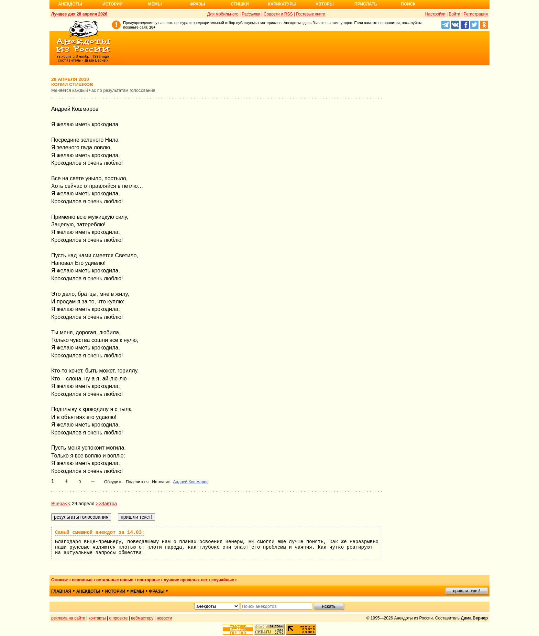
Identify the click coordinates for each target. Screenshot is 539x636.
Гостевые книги (310, 14)
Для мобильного (223, 14)
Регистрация (476, 14)
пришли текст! (466, 591)
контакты (97, 618)
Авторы (325, 4)
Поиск (408, 4)
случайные (222, 580)
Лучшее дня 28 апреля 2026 (79, 14)
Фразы (197, 4)
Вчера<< (60, 503)
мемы (137, 591)
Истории (112, 4)
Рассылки (251, 14)
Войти (454, 14)
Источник (160, 481)
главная (61, 591)
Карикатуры (282, 4)
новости (164, 618)
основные (82, 580)
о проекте (118, 618)
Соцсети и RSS (278, 14)
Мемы (155, 4)
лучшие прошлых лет (186, 580)
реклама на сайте (68, 618)
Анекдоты (70, 4)
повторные (148, 580)
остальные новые (114, 580)
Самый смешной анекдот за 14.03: (99, 532)
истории (115, 591)
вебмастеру (142, 618)
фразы (156, 591)
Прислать (365, 4)
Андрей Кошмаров (191, 481)
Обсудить (113, 481)
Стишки (240, 4)
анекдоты (88, 591)
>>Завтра (106, 503)
